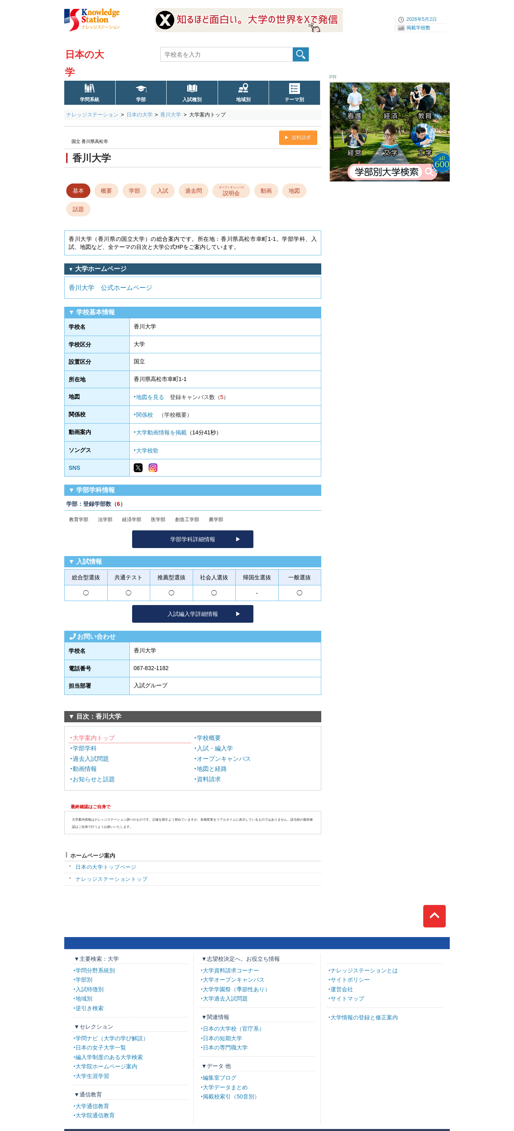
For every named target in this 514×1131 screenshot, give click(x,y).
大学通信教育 (92, 1106)
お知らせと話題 (94, 779)
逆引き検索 (89, 1008)
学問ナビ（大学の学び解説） (112, 1038)
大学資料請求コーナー (231, 970)
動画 (266, 190)
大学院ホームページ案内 (106, 1066)
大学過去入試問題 (225, 998)
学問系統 (89, 99)
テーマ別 (294, 99)
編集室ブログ (220, 1077)
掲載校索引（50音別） (231, 1096)
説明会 (231, 190)
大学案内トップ (94, 737)
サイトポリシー (350, 979)
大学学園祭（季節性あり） (236, 989)
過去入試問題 (91, 758)
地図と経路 (212, 768)
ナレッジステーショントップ (111, 879)
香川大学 (170, 115)
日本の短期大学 (222, 1038)
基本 (78, 190)
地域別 (243, 99)
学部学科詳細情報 (192, 539)
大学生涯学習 (92, 1076)
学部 (141, 99)
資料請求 (301, 138)
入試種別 (192, 99)
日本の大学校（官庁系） (234, 1028)
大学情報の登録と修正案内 (364, 1017)
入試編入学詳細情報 (192, 614)
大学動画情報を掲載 (161, 432)
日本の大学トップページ (106, 867)
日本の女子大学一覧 (100, 1047)
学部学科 (85, 748)
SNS (74, 468)
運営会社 (341, 989)
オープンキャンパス (224, 758)
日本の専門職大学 (225, 1047)
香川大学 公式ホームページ (110, 287)
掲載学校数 (418, 28)
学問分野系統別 (95, 970)
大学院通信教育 (95, 1115)
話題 (78, 209)
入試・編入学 (215, 748)
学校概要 (209, 737)
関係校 (164, 415)
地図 (294, 190)
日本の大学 (139, 115)
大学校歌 (147, 450)
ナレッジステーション (92, 115)
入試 (162, 190)
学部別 (83, 979)
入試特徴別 (89, 989)
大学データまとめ (225, 1087)
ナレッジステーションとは (364, 970)
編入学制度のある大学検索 (109, 1057)
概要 (106, 190)
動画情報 (85, 768)
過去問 (193, 190)
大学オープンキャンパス (234, 979)
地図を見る (182, 397)
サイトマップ (347, 998)
